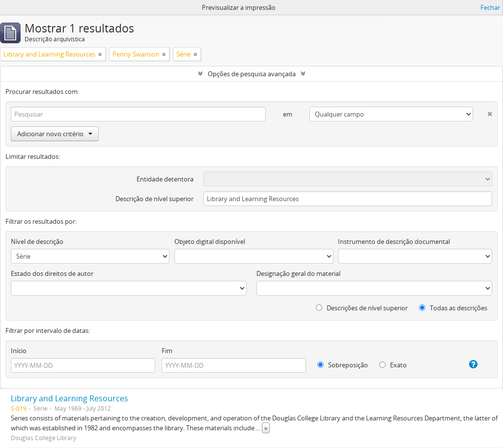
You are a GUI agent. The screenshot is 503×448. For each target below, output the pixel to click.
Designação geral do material (298, 273)
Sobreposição (342, 364)
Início (19, 350)
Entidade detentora (165, 179)
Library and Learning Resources (69, 398)
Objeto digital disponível (209, 241)
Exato (393, 364)
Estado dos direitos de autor (52, 273)
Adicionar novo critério (54, 133)
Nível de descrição (37, 241)
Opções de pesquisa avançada (252, 73)
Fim (167, 350)
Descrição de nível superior (154, 198)
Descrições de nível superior (362, 307)
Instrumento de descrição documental (394, 241)
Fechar (490, 7)
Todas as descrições (453, 307)
